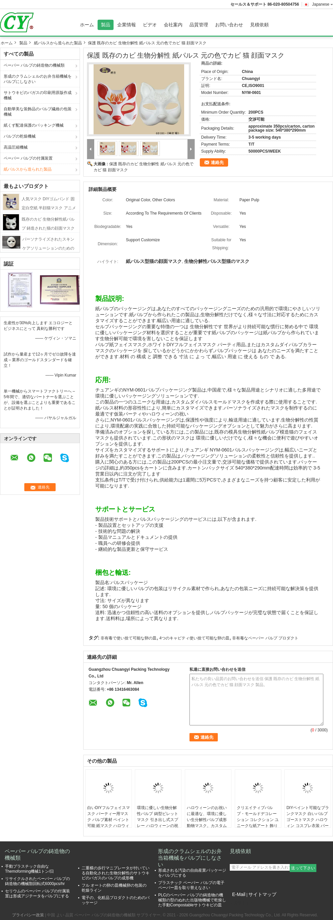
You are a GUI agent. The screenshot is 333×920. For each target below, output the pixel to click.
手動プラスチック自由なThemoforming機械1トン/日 (29, 869)
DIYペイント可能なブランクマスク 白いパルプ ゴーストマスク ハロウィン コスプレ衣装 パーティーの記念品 (307, 819)
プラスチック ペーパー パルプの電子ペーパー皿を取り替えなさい (191, 885)
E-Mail (238, 894)
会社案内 (173, 24)
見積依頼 (259, 24)
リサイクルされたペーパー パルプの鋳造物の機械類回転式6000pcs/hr (37, 881)
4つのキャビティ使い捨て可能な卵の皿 (194, 638)
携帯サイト (242, 902)
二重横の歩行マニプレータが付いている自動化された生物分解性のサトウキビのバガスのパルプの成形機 (116, 873)
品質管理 (198, 24)
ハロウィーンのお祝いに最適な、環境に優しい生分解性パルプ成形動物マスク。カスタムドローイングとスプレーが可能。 (207, 822)
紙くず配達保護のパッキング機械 (34, 125)
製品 (105, 24)
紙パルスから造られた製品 (58, 43)
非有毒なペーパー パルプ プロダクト (265, 638)
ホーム (87, 24)
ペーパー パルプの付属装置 (28, 158)
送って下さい (303, 868)
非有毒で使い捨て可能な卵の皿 (129, 638)
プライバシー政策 (28, 915)
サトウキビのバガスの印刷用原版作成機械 (38, 95)
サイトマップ (262, 894)
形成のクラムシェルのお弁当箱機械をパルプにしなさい (38, 79)
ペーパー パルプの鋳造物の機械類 (34, 65)
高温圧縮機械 (16, 147)
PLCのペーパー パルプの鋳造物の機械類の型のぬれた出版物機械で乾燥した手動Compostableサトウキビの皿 (192, 900)
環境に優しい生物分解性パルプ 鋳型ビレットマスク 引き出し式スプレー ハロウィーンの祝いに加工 (157, 819)
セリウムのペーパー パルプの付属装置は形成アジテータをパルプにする (37, 893)
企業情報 (126, 24)
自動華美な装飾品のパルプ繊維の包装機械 (38, 112)
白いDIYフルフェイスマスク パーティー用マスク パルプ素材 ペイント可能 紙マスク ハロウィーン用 (108, 819)
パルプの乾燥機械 (20, 136)
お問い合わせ (229, 24)
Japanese (322, 4)
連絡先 (217, 162)
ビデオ (150, 24)
